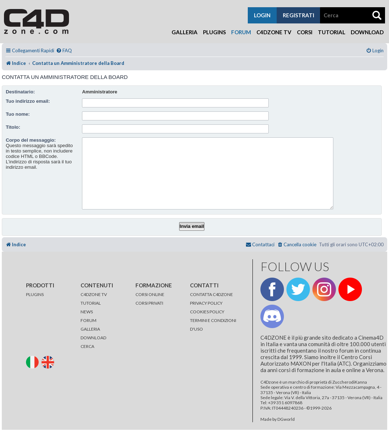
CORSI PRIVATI (149, 303)
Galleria (185, 32)
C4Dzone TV (273, 32)
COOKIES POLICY (207, 311)
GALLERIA (90, 329)
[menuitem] (64, 50)
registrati (298, 15)
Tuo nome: (18, 114)
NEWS (87, 311)
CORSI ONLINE (149, 294)
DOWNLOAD (93, 337)
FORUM (88, 320)
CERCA (87, 346)
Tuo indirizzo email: (28, 101)
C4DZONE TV (94, 294)
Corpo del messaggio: (31, 140)
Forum (241, 32)
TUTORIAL (91, 303)
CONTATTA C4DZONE (211, 294)
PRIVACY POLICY (206, 303)
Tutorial (331, 32)
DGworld (286, 419)
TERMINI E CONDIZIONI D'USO (213, 325)
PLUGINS (35, 294)
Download (367, 32)
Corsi (304, 32)
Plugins (214, 32)
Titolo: (13, 127)
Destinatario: (20, 91)
